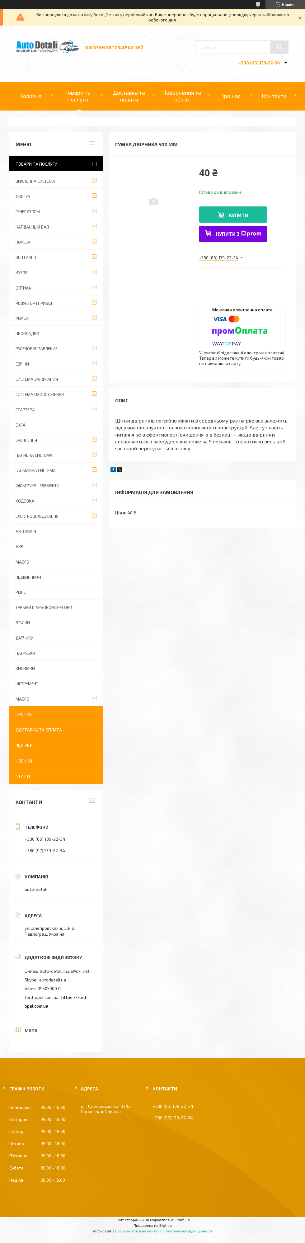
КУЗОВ (22, 272)
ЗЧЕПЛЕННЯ (26, 440)
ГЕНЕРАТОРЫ (28, 211)
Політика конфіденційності (188, 1231)
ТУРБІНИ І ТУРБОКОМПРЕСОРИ (44, 607)
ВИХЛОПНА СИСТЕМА (35, 181)
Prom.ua (183, 1219)
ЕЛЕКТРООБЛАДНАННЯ (37, 516)
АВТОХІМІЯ (26, 531)
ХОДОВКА (25, 501)
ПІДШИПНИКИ (28, 577)
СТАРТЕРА (25, 409)
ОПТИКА (23, 288)
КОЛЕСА (23, 242)
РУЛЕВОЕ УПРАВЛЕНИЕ (37, 348)
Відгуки (24, 745)
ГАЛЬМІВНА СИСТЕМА (36, 470)
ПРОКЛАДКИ (27, 333)
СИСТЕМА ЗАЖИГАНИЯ (37, 379)
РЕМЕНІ (22, 318)
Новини (24, 760)
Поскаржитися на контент (138, 1231)
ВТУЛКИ (23, 622)
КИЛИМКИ (25, 668)
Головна (31, 95)
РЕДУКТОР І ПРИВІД (34, 303)
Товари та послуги (78, 96)
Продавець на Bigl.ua (153, 1225)
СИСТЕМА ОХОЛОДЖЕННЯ (40, 394)
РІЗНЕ (21, 592)
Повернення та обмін (181, 96)
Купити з (238, 234)
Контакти (274, 95)
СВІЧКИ (22, 364)
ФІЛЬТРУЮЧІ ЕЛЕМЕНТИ (37, 485)
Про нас (230, 95)
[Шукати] (279, 47)
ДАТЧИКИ (25, 638)
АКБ (19, 546)
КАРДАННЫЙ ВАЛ (32, 226)
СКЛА (21, 425)
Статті (23, 776)
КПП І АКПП (26, 257)
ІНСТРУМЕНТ (27, 683)
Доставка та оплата (129, 96)
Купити (238, 215)
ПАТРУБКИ (25, 653)
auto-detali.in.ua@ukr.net (65, 971)
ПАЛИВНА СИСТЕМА (34, 455)
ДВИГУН (23, 196)
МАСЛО (22, 562)
